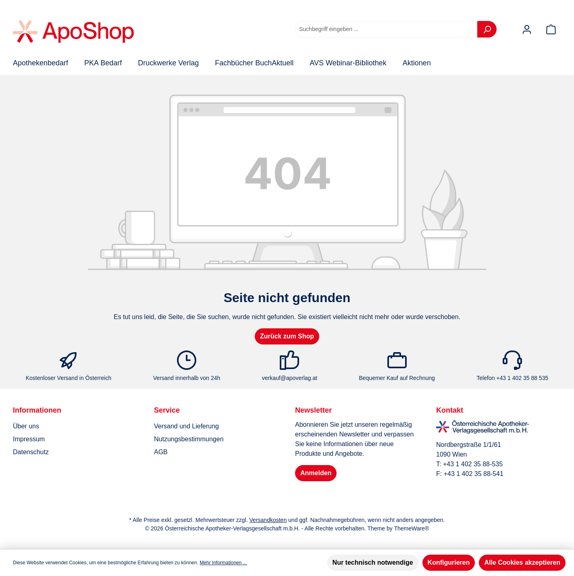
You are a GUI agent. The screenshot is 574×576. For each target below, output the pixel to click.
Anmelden (315, 473)
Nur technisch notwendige (373, 562)
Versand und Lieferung (186, 426)
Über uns (26, 426)
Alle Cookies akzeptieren (522, 562)
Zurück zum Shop (287, 336)
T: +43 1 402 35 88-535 (469, 464)
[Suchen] (487, 29)
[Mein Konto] (527, 29)
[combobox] (386, 29)
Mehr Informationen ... (223, 563)
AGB (161, 452)
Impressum (29, 439)
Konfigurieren (449, 562)
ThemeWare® (411, 528)
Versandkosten (268, 520)
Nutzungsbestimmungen (189, 439)
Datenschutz (31, 452)
